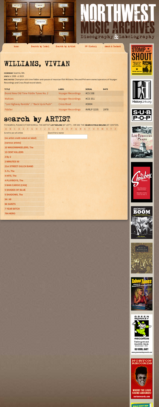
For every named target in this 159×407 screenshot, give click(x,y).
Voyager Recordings (70, 93)
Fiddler (9, 109)
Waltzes (9, 98)
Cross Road (65, 104)
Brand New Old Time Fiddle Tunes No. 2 (26, 93)
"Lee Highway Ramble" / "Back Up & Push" (28, 104)
